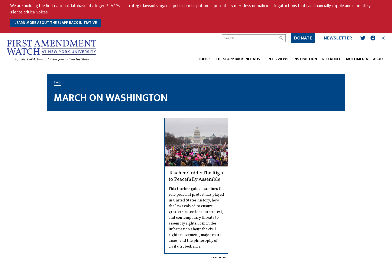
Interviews (278, 59)
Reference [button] (331, 59)
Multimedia (357, 59)
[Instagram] (383, 38)
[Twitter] (362, 38)
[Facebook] (373, 38)
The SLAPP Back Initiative (239, 59)
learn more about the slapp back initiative (55, 23)
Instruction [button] (305, 59)
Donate (303, 38)
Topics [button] (204, 59)
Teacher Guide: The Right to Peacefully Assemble (197, 176)
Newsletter (338, 38)
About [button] (379, 59)
